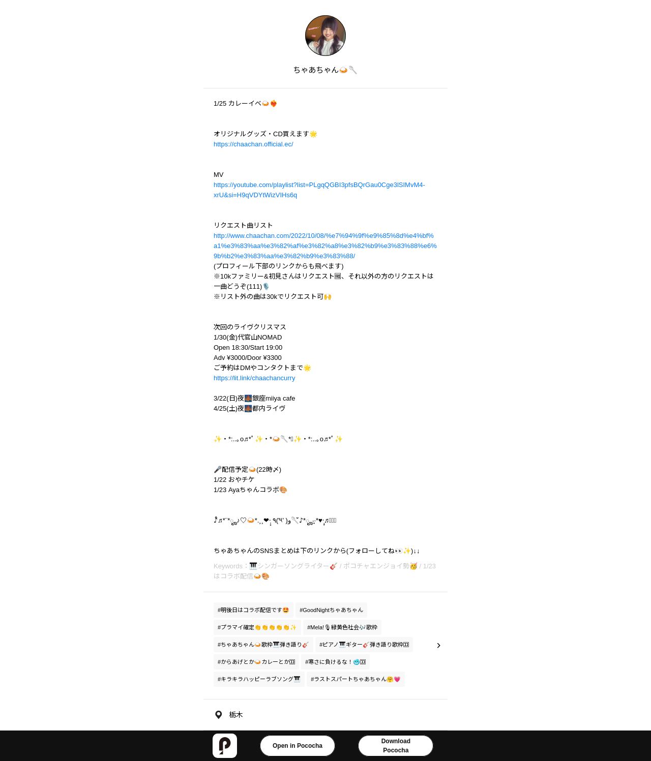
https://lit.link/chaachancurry (254, 378)
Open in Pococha (297, 745)
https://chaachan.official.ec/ (253, 144)
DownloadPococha (395, 746)
